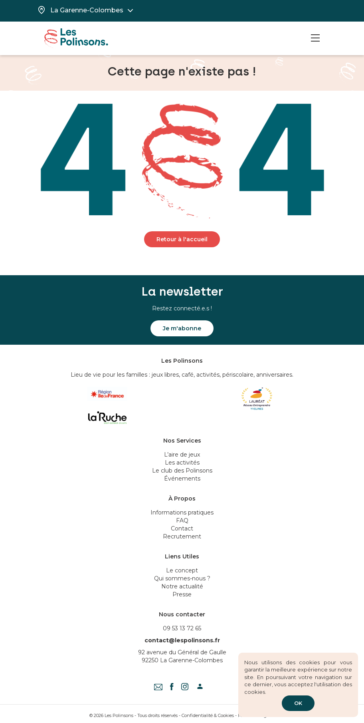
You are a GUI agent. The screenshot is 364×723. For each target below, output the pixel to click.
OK (298, 703)
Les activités (182, 462)
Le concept (182, 570)
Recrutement (182, 536)
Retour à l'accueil (182, 239)
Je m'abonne (182, 328)
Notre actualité (182, 586)
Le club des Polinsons (182, 470)
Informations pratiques (182, 512)
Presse (182, 594)
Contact (182, 528)
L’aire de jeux (182, 454)
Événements (182, 478)
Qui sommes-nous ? (182, 578)
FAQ (182, 520)
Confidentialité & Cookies (208, 715)
